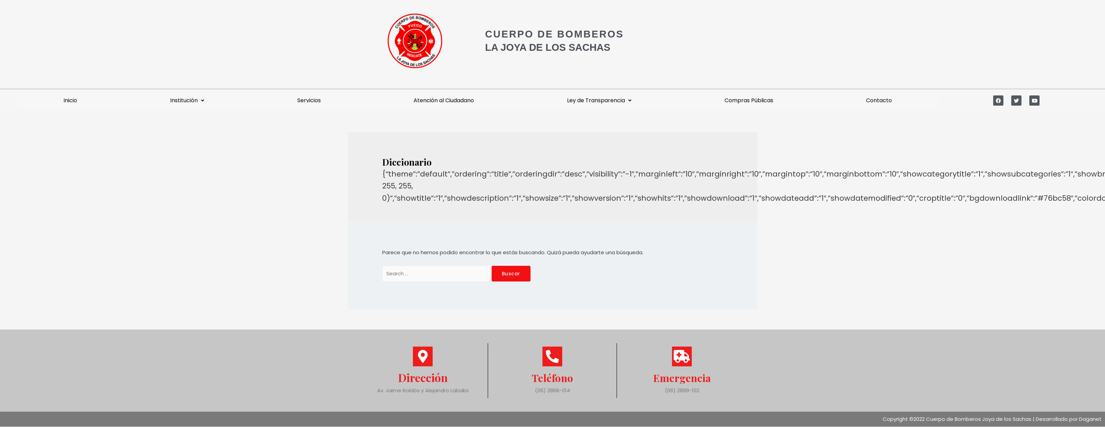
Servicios (309, 100)
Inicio (70, 100)
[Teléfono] (552, 357)
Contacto (879, 100)
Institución (187, 100)
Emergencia (682, 377)
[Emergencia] (682, 357)
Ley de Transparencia (599, 100)
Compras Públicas (749, 100)
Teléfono (552, 377)
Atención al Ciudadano (444, 100)
